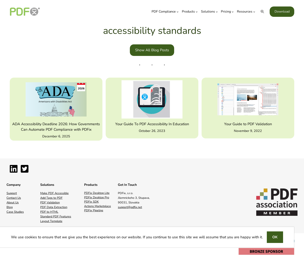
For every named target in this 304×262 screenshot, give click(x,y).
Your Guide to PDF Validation (248, 124)
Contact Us (14, 198)
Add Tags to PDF (51, 198)
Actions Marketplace (97, 206)
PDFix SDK (91, 202)
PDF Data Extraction (53, 207)
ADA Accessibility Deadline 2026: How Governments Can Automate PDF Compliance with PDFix (56, 127)
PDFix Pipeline (93, 210)
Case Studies (15, 212)
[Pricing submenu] (233, 12)
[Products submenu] (197, 12)
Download (282, 11)
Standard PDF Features (55, 216)
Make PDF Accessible (54, 193)
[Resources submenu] (254, 12)
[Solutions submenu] (217, 12)
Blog (10, 207)
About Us (13, 202)
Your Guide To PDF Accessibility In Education (152, 124)
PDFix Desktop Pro (96, 197)
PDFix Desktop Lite (97, 193)
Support (12, 193)
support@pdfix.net (130, 207)
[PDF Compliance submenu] (178, 12)
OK (275, 237)
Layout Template (51, 221)
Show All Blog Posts (152, 50)
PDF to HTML (49, 212)
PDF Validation (50, 202)
